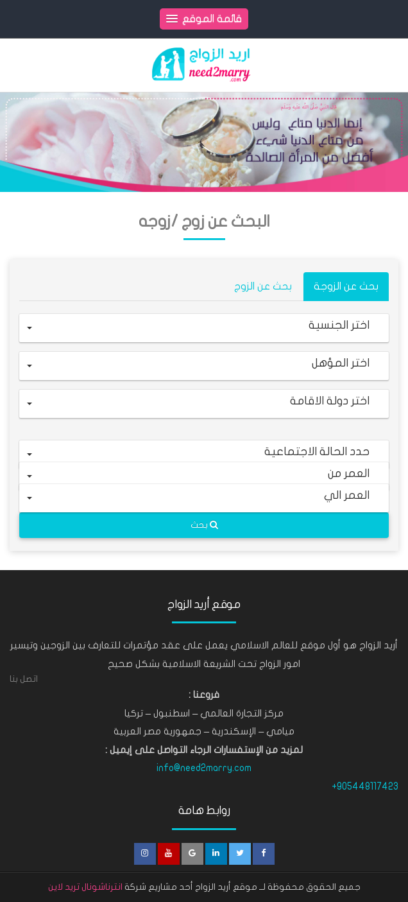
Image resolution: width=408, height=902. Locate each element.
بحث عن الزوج (263, 286)
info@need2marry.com (204, 768)
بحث (204, 525)
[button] (204, 328)
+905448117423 (365, 786)
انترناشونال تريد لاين (85, 887)
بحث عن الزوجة (346, 286)
